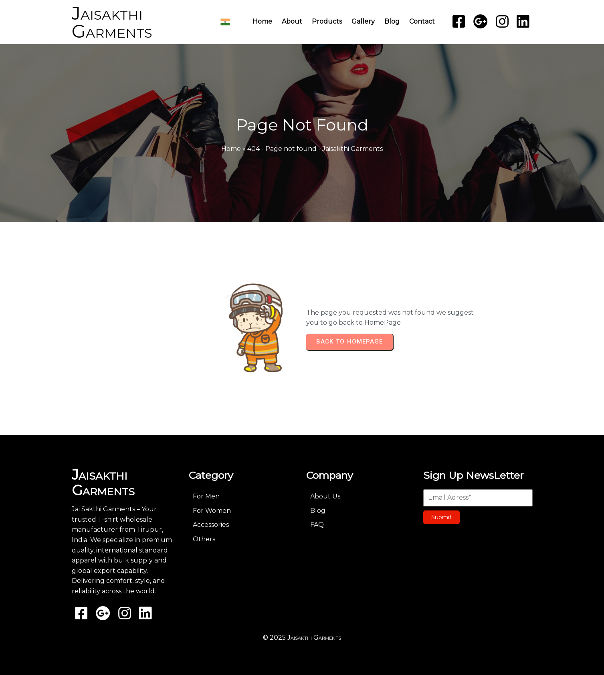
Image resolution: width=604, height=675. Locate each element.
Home (231, 149)
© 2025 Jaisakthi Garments (302, 637)
